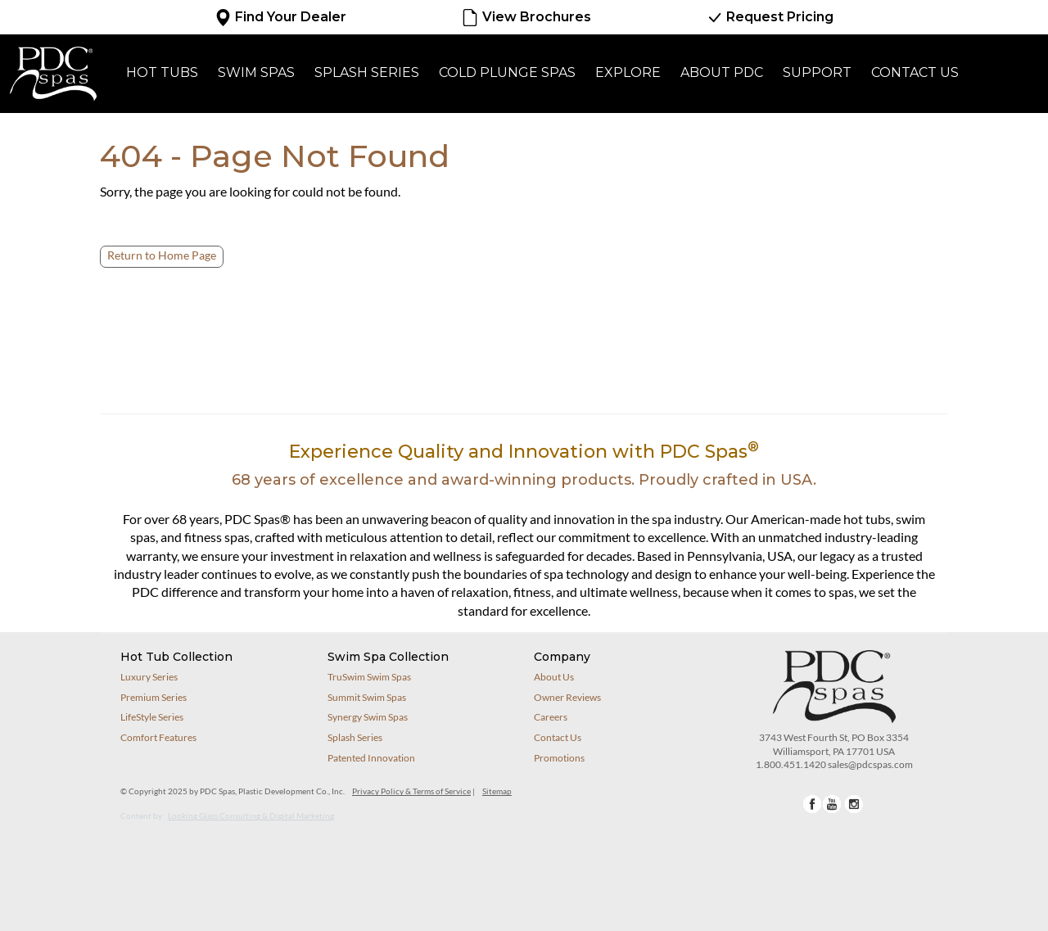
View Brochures (525, 17)
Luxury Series (149, 677)
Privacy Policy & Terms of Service (411, 791)
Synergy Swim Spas (368, 717)
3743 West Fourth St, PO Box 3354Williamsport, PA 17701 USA (834, 744)
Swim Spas (256, 72)
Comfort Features (158, 737)
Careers (550, 717)
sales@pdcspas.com (870, 764)
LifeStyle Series (151, 717)
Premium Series (153, 697)
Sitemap (497, 791)
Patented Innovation (371, 758)
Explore (628, 72)
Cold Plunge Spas (507, 72)
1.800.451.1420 (791, 764)
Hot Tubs (162, 72)
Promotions (559, 758)
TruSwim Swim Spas (369, 677)
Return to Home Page (161, 255)
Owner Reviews (567, 697)
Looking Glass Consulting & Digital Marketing (251, 815)
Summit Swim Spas (367, 697)
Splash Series (366, 72)
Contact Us (915, 72)
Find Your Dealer (280, 17)
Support (817, 72)
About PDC (721, 72)
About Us (554, 677)
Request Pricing (769, 17)
